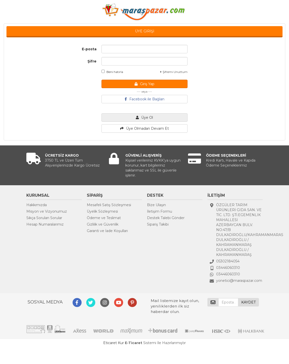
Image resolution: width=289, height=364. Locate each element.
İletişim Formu (159, 211)
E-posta (89, 49)
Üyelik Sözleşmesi (102, 211)
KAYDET (248, 302)
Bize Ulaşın (156, 205)
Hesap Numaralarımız (45, 224)
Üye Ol (144, 117)
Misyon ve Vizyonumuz (46, 211)
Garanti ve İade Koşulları (107, 231)
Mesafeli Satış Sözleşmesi (109, 205)
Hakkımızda (36, 205)
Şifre (92, 61)
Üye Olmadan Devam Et (144, 128)
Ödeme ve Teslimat (104, 218)
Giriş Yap (144, 84)
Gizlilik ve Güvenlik (102, 224)
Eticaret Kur (113, 343)
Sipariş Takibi (158, 224)
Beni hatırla (112, 72)
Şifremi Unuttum (174, 72)
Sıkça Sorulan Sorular (44, 218)
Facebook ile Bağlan (144, 99)
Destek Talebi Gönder (166, 218)
